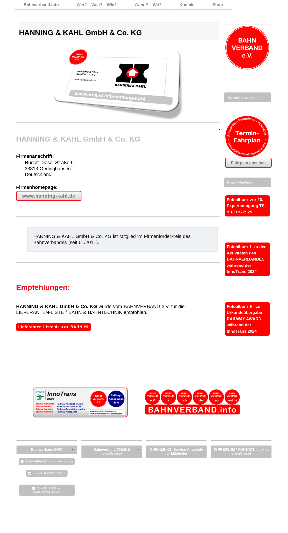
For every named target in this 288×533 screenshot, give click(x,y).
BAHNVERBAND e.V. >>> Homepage (49, 461)
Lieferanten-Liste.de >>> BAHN (50, 327)
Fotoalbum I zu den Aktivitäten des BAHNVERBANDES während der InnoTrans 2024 (247, 259)
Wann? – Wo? (148, 4)
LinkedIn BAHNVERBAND (49, 473)
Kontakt (187, 4)
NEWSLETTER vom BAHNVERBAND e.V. (47, 490)
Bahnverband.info (41, 4)
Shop (218, 4)
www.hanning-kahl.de (48, 196)
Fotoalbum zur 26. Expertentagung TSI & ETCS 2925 (246, 205)
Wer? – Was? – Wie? (97, 4)
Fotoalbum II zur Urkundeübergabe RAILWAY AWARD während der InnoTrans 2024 (244, 318)
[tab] (47, 450)
